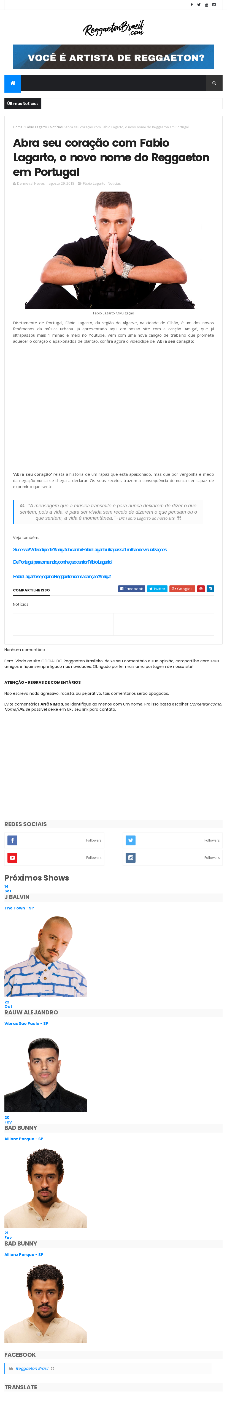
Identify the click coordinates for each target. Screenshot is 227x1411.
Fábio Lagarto (36, 127)
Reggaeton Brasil (32, 1368)
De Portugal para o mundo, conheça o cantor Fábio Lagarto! (62, 562)
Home (18, 127)
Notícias (56, 127)
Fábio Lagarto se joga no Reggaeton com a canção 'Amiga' (61, 576)
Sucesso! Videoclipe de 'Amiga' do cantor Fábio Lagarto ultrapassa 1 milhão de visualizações (89, 549)
